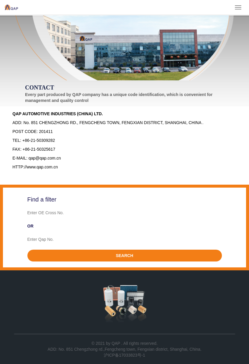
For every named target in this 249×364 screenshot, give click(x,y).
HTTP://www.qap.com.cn (35, 167)
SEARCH (124, 255)
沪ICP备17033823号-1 (124, 355)
